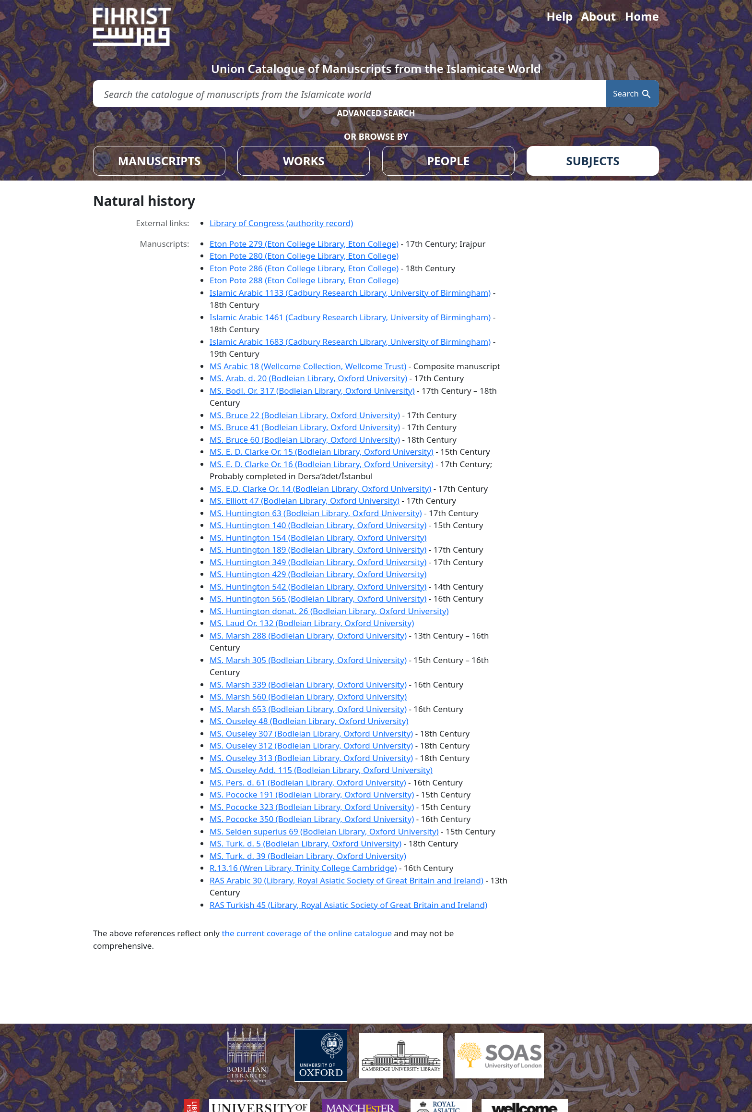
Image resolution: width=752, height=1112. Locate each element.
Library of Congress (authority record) (281, 223)
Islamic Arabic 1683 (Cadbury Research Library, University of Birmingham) (350, 341)
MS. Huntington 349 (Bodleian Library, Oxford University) (318, 562)
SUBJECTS (592, 161)
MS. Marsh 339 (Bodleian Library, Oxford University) (308, 684)
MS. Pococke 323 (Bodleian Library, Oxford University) (312, 806)
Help (559, 16)
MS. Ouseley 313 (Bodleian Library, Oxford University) (311, 757)
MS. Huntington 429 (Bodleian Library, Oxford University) (318, 574)
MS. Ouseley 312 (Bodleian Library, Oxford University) (311, 745)
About (598, 16)
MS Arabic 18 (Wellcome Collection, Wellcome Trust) (308, 366)
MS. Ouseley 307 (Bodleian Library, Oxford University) (311, 733)
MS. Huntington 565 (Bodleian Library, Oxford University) (318, 598)
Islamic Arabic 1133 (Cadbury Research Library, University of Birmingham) (350, 292)
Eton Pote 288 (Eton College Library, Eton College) (304, 280)
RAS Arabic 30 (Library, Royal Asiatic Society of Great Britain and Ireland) (346, 880)
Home (642, 16)
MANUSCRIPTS (159, 161)
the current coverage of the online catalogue (307, 933)
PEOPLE (448, 161)
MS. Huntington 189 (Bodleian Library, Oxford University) (318, 549)
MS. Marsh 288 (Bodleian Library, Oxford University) (308, 635)
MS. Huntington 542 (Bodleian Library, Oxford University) (318, 586)
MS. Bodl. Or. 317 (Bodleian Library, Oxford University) (312, 390)
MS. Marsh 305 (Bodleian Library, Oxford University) (308, 659)
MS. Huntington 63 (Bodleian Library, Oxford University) (316, 513)
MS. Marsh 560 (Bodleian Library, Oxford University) (308, 696)
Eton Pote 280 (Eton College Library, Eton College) (304, 255)
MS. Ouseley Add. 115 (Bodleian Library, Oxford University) (321, 769)
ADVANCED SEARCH (376, 113)
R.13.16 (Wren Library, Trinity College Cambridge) (303, 867)
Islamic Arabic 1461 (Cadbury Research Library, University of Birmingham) (350, 317)
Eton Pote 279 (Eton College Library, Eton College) (304, 243)
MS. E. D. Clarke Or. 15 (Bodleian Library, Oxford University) (322, 451)
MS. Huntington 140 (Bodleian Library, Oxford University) (318, 525)
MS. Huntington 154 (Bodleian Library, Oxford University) (318, 537)
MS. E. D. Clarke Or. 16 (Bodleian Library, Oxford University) (322, 464)
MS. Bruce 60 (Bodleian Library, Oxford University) (305, 439)
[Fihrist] (141, 27)
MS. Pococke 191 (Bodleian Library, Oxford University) (312, 794)
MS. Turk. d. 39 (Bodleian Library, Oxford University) (308, 855)
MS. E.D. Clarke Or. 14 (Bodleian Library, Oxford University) (320, 488)
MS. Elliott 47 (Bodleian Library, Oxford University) (305, 500)
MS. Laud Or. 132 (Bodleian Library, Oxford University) (312, 623)
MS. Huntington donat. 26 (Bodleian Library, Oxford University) (329, 610)
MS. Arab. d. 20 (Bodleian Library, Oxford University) (308, 378)
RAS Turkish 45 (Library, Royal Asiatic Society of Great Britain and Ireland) (348, 904)
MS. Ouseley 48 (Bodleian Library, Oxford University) (309, 720)
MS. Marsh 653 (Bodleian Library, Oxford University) (308, 708)
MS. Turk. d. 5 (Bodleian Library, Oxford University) (305, 843)
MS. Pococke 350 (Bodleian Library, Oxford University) (312, 818)
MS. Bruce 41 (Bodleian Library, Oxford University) (305, 427)
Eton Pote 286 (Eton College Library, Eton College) (304, 268)
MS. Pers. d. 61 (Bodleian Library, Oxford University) (308, 782)
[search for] (350, 94)
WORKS (304, 161)
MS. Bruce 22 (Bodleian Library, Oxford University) (305, 415)
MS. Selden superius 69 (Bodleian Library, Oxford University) (324, 831)
